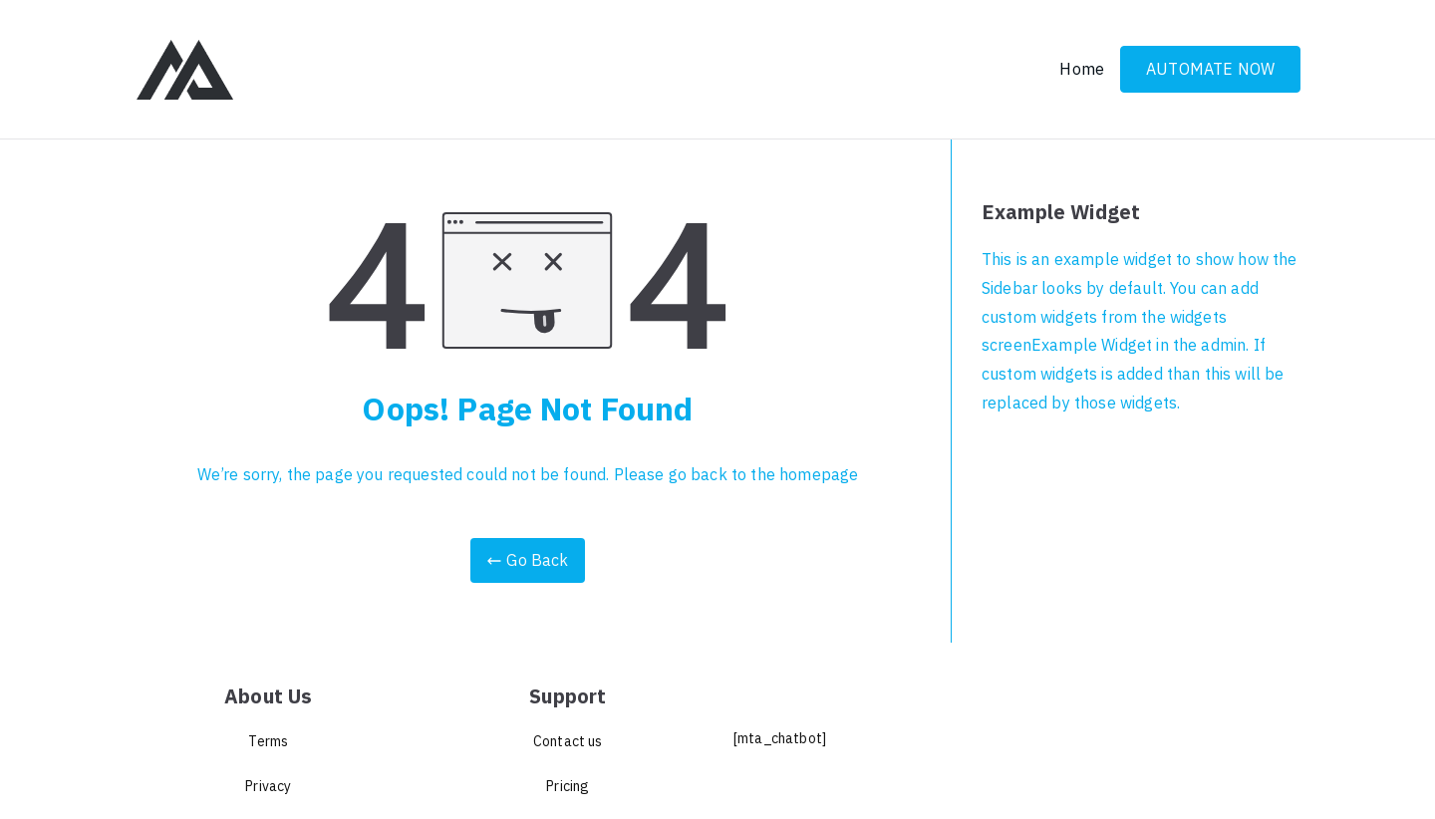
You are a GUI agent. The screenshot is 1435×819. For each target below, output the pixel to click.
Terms (268, 741)
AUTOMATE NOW (1210, 69)
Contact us (568, 741)
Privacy (268, 786)
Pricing (567, 786)
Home (1081, 69)
